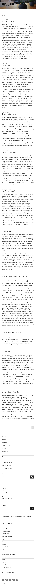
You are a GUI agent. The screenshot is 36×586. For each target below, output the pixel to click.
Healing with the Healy (7, 462)
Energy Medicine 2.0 (7, 465)
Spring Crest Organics (7, 459)
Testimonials (5, 451)
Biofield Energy (9, 4)
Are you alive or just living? (11, 333)
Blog (3, 454)
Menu (18, 10)
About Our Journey (6, 436)
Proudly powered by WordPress (8, 583)
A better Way (7, 231)
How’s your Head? (8, 191)
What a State (6, 352)
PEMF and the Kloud (7, 468)
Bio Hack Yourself (8, 21)
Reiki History (5, 559)
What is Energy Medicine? (8, 572)
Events (4, 439)
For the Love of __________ (11, 65)
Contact (4, 457)
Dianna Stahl (6, 533)
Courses (4, 448)
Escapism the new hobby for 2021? (14, 276)
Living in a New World (9, 152)
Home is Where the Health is (8, 554)
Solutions (4, 442)
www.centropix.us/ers (16, 56)
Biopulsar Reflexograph (7, 536)
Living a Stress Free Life (10, 392)
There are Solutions (9, 114)
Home (3, 433)
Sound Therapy (6, 445)
